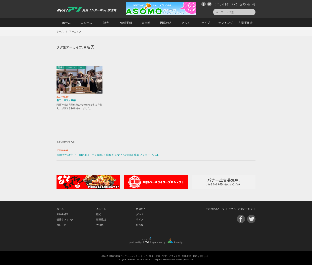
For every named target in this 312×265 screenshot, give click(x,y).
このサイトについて (225, 4)
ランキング (225, 22)
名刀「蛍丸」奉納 (66, 100)
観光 (106, 22)
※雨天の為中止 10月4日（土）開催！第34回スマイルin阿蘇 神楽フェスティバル (108, 155)
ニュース (86, 22)
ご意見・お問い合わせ (241, 209)
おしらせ (61, 225)
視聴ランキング (65, 219)
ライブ (205, 22)
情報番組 (126, 22)
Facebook (203, 4)
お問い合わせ (247, 4)
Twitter (209, 4)
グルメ (185, 22)
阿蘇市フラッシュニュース (71, 67)
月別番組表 (245, 22)
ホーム (66, 22)
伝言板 (139, 225)
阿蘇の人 (166, 22)
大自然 (146, 22)
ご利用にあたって (215, 209)
